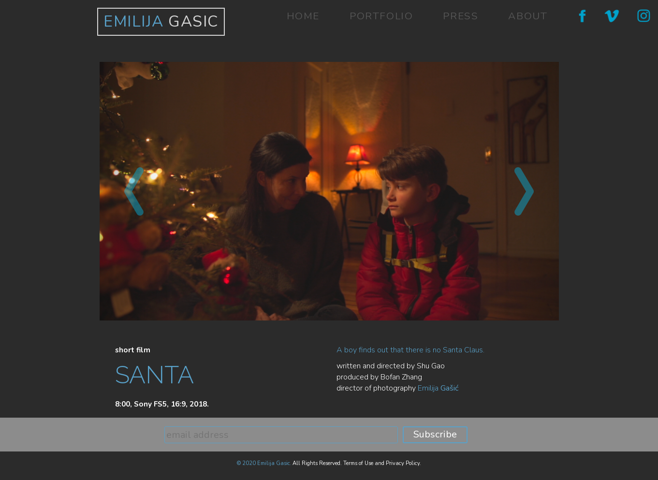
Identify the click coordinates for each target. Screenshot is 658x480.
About (527, 16)
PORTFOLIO (381, 16)
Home (303, 16)
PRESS (460, 16)
